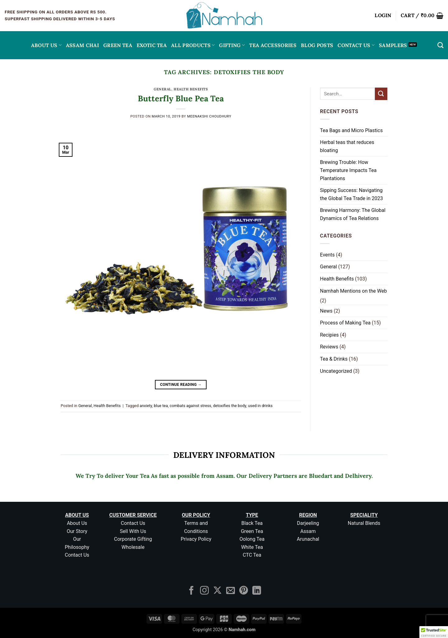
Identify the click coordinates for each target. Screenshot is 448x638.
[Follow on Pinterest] (243, 591)
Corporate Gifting (133, 539)
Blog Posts (317, 45)
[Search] (440, 45)
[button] (383, 15)
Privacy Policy (196, 539)
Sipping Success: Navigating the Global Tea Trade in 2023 (351, 194)
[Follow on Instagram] (204, 591)
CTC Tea (252, 555)
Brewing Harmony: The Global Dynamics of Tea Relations (352, 214)
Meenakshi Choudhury (209, 116)
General (162, 89)
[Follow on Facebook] (191, 591)
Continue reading (181, 385)
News (326, 311)
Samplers (393, 45)
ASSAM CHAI (82, 45)
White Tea (252, 547)
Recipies (329, 335)
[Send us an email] (230, 591)
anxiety (146, 405)
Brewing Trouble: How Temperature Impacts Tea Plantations (348, 170)
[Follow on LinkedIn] (256, 591)
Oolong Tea (252, 539)
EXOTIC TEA (152, 45)
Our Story (77, 531)
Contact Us (356, 45)
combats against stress (190, 405)
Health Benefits (191, 89)
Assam (308, 531)
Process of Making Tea (345, 323)
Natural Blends (364, 523)
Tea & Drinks (334, 359)
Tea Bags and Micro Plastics (351, 130)
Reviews (329, 347)
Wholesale (133, 547)
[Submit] (381, 94)
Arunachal (308, 539)
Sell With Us (133, 531)
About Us (46, 45)
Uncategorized (336, 371)
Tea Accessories (272, 45)
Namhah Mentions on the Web (353, 291)
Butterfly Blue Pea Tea (181, 98)
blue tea (161, 405)
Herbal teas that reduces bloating (347, 146)
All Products (193, 45)
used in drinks (260, 405)
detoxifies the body (229, 405)
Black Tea (252, 523)
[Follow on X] (217, 591)
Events (327, 255)
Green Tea (252, 531)
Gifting (232, 45)
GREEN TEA (117, 45)
